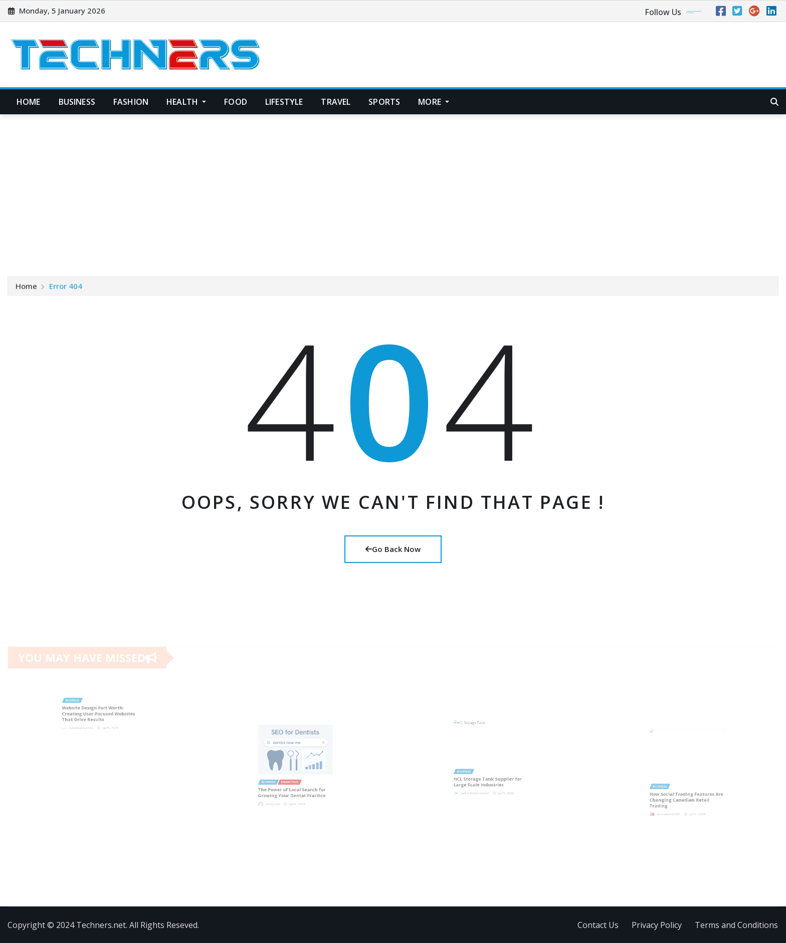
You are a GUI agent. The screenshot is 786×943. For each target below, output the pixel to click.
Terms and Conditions (736, 924)
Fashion (130, 101)
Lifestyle (284, 101)
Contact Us (598, 924)
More (433, 101)
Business (77, 101)
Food (235, 101)
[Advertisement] (393, 190)
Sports (384, 101)
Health (186, 101)
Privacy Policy (657, 924)
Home (29, 101)
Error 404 (65, 288)
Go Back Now (393, 549)
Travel (335, 101)
